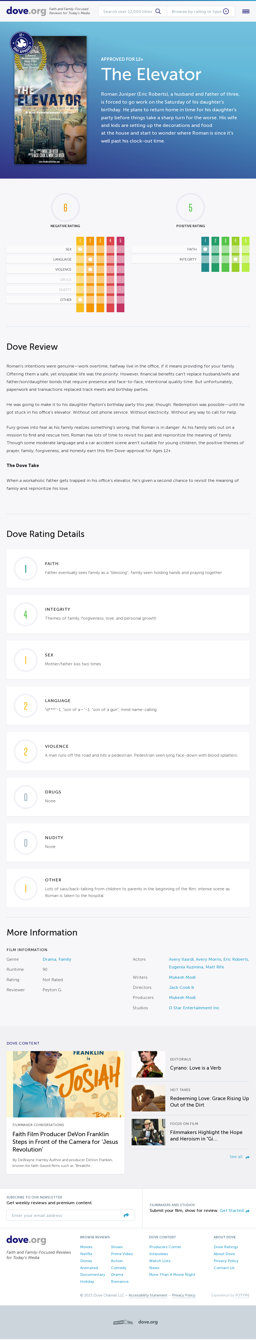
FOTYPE (242, 1296)
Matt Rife (214, 968)
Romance (119, 1283)
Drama (49, 960)
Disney (86, 1262)
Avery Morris (208, 960)
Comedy (118, 1269)
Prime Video (122, 1255)
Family (64, 960)
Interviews (158, 1255)
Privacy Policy (226, 1262)
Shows (117, 1248)
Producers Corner (165, 1248)
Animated (89, 1269)
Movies (86, 1248)
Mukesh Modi (182, 978)
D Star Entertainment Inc (194, 1008)
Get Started (235, 1211)
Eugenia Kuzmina (186, 968)
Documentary (92, 1276)
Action (117, 1262)
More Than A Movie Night (172, 1276)
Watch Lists (159, 1262)
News (154, 1269)
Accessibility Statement (148, 1296)
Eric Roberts (235, 960)
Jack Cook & (181, 988)
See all (240, 1157)
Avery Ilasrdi (181, 960)
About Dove (224, 1255)
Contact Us (224, 1269)
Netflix (86, 1255)
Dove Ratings (226, 1248)
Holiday (87, 1283)
